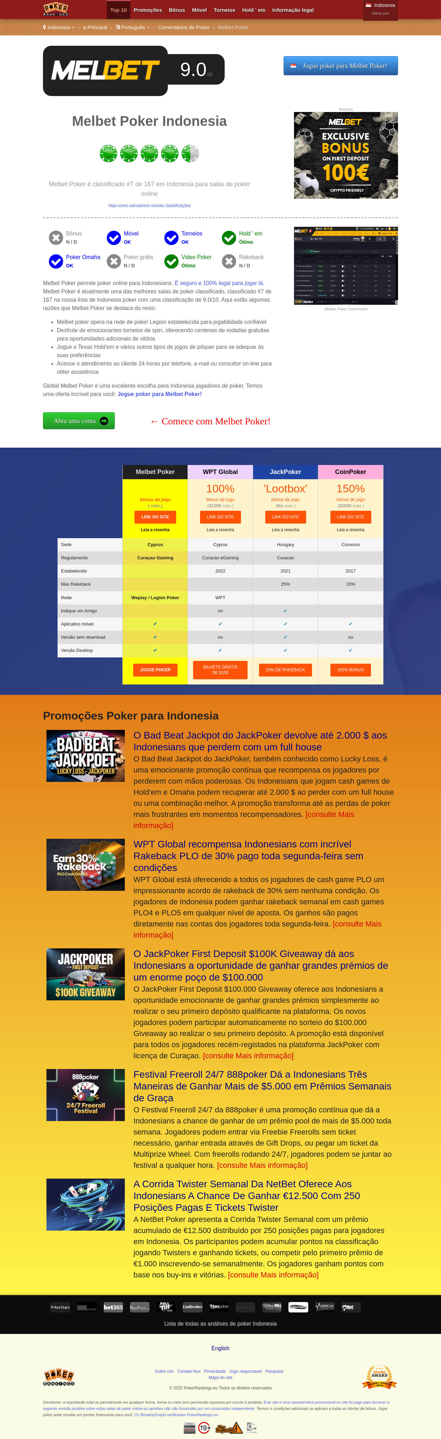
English (220, 1348)
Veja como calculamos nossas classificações (149, 205)
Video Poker (196, 257)
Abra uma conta (75, 420)
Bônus (177, 10)
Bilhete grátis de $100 (220, 670)
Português (132, 27)
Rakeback (251, 257)
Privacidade (215, 1371)
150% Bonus (350, 669)
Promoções (148, 10)
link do (155, 517)
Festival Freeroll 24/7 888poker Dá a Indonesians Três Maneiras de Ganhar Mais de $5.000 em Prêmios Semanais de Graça (262, 1086)
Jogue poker (155, 669)
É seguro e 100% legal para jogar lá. (220, 283)
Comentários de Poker (184, 27)
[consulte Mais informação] (248, 1055)
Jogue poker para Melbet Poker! (345, 65)
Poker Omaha (83, 257)
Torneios (224, 10)
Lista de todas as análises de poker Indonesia (220, 1324)
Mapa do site (221, 1377)
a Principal (95, 27)
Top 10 (118, 10)
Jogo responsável (245, 1371)
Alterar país (380, 13)
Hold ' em (254, 10)
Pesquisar (274, 1371)
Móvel (199, 10)
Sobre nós (164, 1371)
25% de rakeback (285, 669)
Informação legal (293, 10)
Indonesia (59, 27)
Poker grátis (138, 257)
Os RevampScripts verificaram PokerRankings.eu (176, 1415)
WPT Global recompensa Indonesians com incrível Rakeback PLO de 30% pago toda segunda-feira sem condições (248, 856)
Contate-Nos (188, 1371)
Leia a (155, 529)
